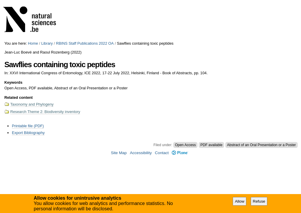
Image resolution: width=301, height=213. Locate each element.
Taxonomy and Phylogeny (32, 104)
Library (47, 43)
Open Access (185, 145)
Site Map (119, 153)
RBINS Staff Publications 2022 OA (85, 43)
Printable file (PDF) (28, 126)
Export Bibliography (28, 132)
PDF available (211, 145)
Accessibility (141, 153)
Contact (162, 153)
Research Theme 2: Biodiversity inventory (45, 111)
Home (33, 43)
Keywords (13, 82)
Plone (180, 153)
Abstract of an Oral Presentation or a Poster (261, 145)
